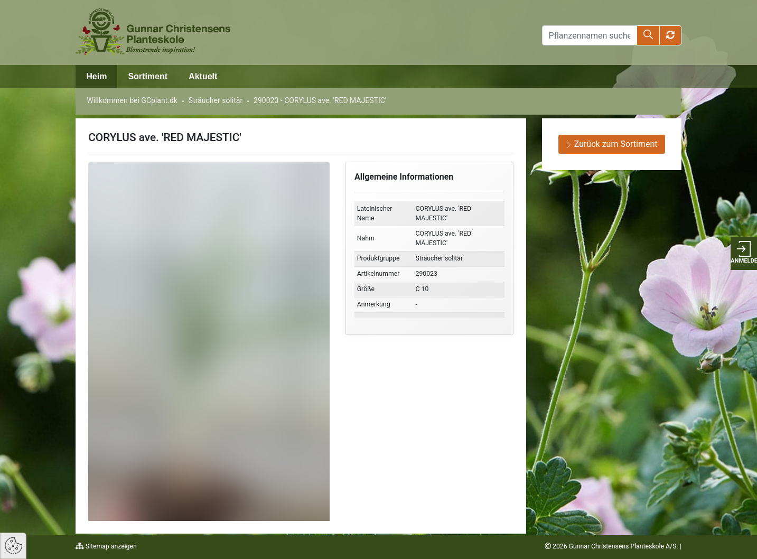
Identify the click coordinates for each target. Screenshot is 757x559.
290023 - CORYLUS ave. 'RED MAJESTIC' (320, 100)
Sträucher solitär (215, 100)
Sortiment (147, 76)
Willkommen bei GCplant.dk (132, 100)
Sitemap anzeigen (110, 546)
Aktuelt (203, 76)
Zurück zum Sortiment (612, 144)
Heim (96, 76)
